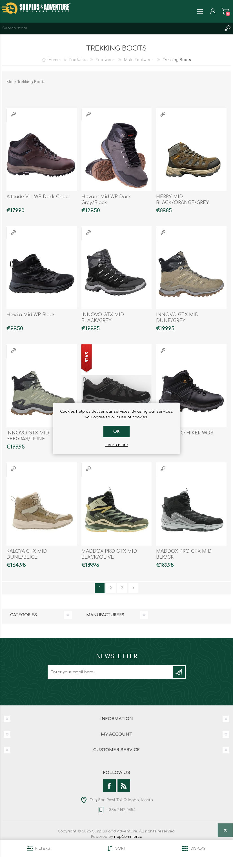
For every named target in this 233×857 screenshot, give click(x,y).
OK (116, 431)
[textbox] (111, 28)
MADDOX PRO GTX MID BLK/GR (184, 554)
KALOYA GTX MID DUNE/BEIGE (26, 554)
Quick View (13, 114)
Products (77, 60)
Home (54, 60)
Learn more (116, 445)
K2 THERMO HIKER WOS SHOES (184, 435)
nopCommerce (128, 837)
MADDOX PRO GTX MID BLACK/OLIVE (109, 554)
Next (133, 588)
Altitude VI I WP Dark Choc (37, 196)
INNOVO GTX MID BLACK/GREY (102, 317)
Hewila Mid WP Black (30, 314)
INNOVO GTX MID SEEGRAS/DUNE (27, 435)
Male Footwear (138, 60)
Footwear (105, 60)
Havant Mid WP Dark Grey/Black (106, 199)
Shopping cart (225, 11)
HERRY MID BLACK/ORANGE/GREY (182, 199)
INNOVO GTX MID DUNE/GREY (177, 317)
